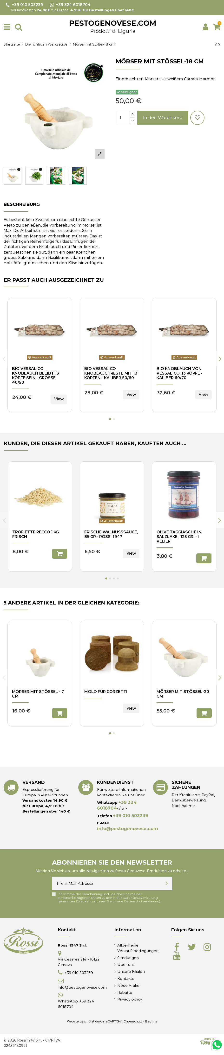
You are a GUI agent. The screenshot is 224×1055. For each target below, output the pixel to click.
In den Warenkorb (162, 117)
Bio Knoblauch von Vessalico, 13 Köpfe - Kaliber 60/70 (179, 373)
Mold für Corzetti (105, 691)
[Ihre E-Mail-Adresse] (106, 883)
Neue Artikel (128, 985)
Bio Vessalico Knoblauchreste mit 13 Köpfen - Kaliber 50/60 (110, 373)
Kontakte (125, 978)
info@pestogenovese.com (127, 828)
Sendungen (128, 957)
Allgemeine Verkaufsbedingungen (137, 948)
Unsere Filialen (131, 971)
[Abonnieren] (166, 883)
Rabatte (124, 992)
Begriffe (151, 1021)
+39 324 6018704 (117, 805)
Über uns (126, 964)
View (59, 399)
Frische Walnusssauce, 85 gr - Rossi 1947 (111, 534)
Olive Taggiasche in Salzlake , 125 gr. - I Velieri (179, 537)
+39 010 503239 (130, 815)
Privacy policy (129, 999)
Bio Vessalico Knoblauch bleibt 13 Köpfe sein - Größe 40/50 (35, 375)
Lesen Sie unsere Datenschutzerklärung (128, 901)
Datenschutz (133, 1021)
